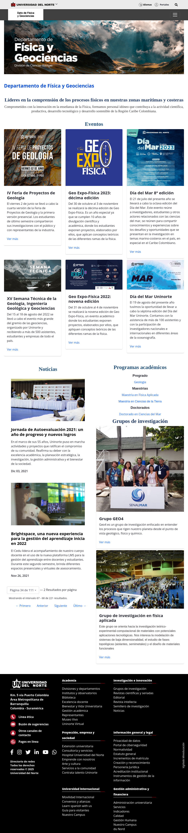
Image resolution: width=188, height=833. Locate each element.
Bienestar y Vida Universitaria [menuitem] (82, 706)
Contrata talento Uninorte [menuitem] (79, 773)
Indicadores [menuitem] (121, 811)
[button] (176, 5)
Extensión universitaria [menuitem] (77, 746)
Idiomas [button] (145, 4)
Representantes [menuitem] (73, 715)
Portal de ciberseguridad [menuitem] (130, 745)
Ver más (12, 239)
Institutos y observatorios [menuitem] (79, 693)
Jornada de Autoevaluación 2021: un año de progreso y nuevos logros (47, 432)
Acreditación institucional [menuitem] (130, 771)
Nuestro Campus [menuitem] (73, 815)
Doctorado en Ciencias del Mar (140, 414)
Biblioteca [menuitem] (68, 697)
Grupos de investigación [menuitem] (129, 689)
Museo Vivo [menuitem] (70, 719)
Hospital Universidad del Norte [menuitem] (83, 755)
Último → (79, 606)
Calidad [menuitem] (118, 816)
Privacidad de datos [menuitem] (126, 741)
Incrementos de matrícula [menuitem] (131, 758)
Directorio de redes (22, 761)
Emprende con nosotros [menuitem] (78, 759)
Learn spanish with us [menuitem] (77, 806)
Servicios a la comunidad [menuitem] (79, 768)
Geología (140, 382)
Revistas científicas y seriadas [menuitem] (133, 693)
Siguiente (60, 606)
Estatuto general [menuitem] (124, 754)
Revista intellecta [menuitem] (124, 702)
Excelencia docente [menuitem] (75, 702)
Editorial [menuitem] (119, 697)
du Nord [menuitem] (119, 829)
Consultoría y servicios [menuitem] (77, 751)
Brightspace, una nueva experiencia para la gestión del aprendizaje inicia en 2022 (48, 538)
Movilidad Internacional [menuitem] (78, 797)
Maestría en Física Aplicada (140, 395)
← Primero (23, 606)
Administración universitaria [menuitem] (132, 803)
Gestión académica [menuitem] (75, 711)
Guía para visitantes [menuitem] (75, 810)
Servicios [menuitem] (119, 807)
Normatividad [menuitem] (122, 749)
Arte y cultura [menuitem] (71, 764)
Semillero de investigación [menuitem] (131, 706)
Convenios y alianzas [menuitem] (76, 801)
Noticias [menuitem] (118, 711)
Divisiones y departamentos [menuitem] (81, 689)
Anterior (42, 606)
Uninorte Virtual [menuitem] (73, 724)
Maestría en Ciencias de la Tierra (140, 401)
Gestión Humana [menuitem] (125, 820)
